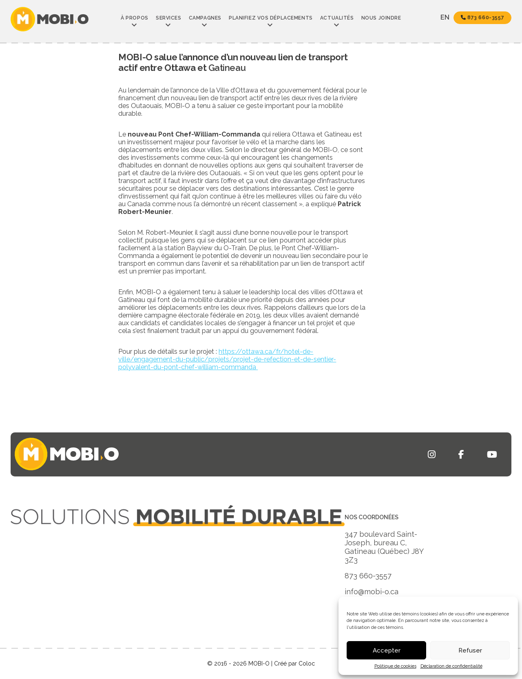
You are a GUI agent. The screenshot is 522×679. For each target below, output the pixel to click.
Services (168, 18)
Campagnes (205, 18)
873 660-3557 (482, 17)
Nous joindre (381, 18)
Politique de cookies (395, 666)
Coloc (307, 663)
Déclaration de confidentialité (451, 666)
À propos (134, 18)
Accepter (386, 650)
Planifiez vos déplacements (271, 18)
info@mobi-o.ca (371, 591)
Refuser (470, 650)
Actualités (337, 18)
